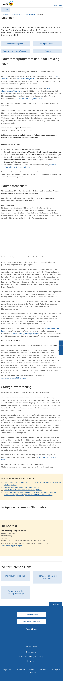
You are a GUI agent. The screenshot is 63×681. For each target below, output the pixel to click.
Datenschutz (20, 670)
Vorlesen (32, 670)
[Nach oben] (55, 604)
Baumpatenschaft (46, 44)
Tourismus (31, 652)
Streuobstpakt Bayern (24, 79)
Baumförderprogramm (15, 44)
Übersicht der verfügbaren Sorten (30, 98)
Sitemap (43, 670)
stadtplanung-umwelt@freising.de (26, 333)
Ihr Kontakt (47, 51)
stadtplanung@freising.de (12, 546)
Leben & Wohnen (17, 14)
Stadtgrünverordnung (15, 576)
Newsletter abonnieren (31, 621)
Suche (55, 4)
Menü (60, 4)
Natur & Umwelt (30, 14)
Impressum (7, 670)
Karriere (31, 661)
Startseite (6, 14)
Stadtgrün (40, 14)
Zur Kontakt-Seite (31, 615)
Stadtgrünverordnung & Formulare (15, 51)
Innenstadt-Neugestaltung (31, 656)
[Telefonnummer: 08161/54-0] (61, 342)
